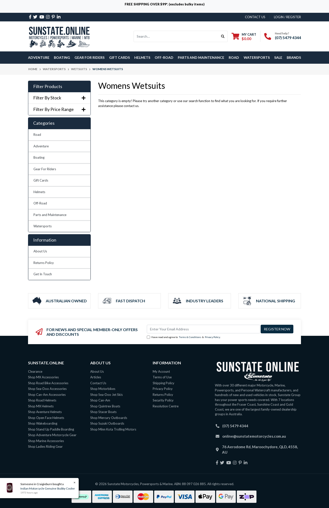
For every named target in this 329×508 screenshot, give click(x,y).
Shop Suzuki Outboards (107, 423)
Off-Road (40, 203)
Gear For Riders (44, 169)
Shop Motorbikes (102, 389)
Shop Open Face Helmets (46, 418)
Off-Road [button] (164, 57)
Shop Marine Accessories (46, 441)
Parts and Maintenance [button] (201, 57)
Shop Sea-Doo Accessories (47, 389)
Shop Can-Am (100, 400)
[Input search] (176, 36)
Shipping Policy (163, 383)
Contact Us (98, 383)
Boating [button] (62, 57)
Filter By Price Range (59, 109)
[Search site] (223, 36)
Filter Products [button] (47, 86)
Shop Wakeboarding (42, 423)
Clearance (35, 371)
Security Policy (163, 400)
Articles (95, 377)
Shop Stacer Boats (103, 412)
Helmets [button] (142, 57)
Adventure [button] (38, 57)
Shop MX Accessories (43, 377)
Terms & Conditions (190, 337)
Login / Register (287, 17)
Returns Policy (43, 263)
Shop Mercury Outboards (108, 418)
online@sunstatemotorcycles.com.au (254, 436)
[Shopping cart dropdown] (243, 36)
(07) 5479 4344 (288, 37)
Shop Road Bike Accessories (48, 383)
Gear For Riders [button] (90, 57)
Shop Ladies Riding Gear (45, 446)
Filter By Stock (59, 97)
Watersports (42, 226)
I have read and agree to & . (184, 337)
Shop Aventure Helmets (45, 412)
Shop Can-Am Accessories (47, 395)
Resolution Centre (166, 406)
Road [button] (234, 57)
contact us (255, 17)
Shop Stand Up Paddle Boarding (51, 429)
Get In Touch (42, 274)
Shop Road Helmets (42, 400)
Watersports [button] (257, 57)
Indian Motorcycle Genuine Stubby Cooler (47, 488)
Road (37, 135)
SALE (278, 57)
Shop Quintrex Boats (105, 406)
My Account (161, 371)
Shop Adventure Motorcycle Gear (52, 435)
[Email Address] (203, 329)
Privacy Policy (212, 337)
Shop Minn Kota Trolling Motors (113, 429)
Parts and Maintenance (49, 215)
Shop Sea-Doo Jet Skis (106, 395)
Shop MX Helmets (41, 406)
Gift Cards (119, 57)
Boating (39, 157)
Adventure (41, 146)
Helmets (39, 192)
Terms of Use (162, 377)
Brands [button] (294, 57)
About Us (40, 251)
